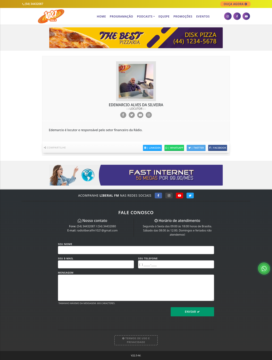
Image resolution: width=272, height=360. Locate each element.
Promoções (182, 16)
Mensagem (66, 272)
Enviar (192, 312)
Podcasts (145, 16)
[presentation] (84, 314)
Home (101, 16)
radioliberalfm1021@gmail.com (97, 230)
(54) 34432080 (107, 226)
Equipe (164, 16)
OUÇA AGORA (235, 4)
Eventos (203, 16)
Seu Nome (65, 244)
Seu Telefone (148, 258)
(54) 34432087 (86, 226)
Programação (121, 16)
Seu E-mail (65, 258)
